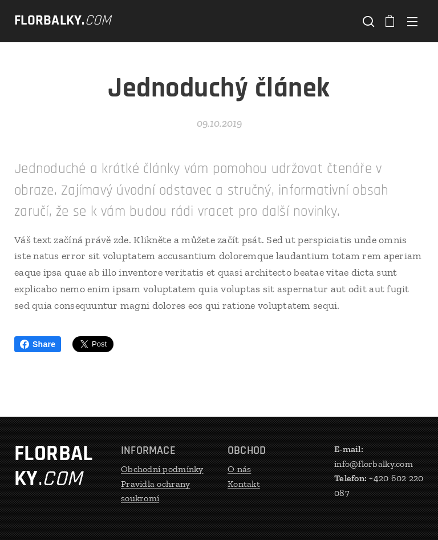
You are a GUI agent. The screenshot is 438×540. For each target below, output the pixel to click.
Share (37, 344)
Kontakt (244, 483)
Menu (412, 21)
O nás (239, 469)
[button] (367, 21)
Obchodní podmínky (162, 469)
